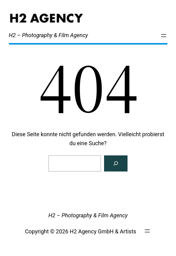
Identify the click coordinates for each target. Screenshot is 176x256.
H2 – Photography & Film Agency (48, 35)
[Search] (116, 163)
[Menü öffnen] (163, 35)
